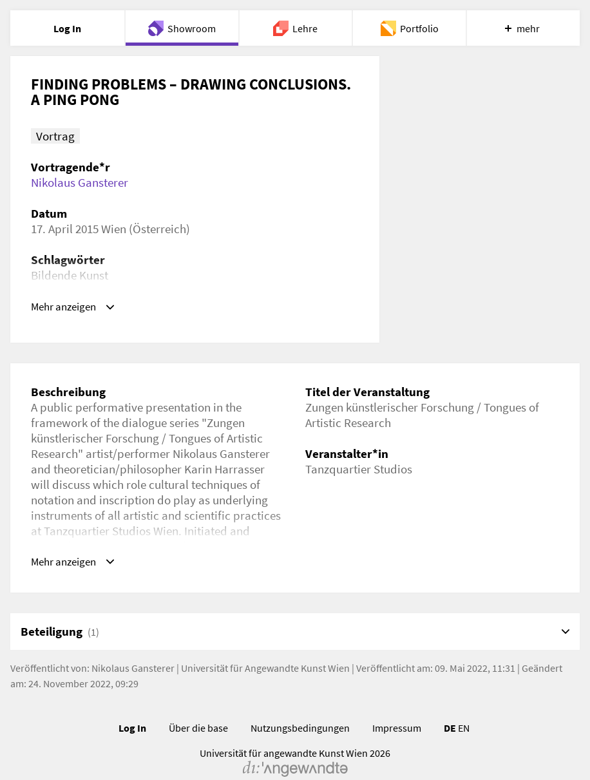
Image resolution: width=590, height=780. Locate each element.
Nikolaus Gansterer (79, 182)
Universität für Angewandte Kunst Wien (265, 649)
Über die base (198, 709)
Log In (132, 709)
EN (464, 709)
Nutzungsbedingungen (300, 709)
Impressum (396, 709)
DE (450, 709)
